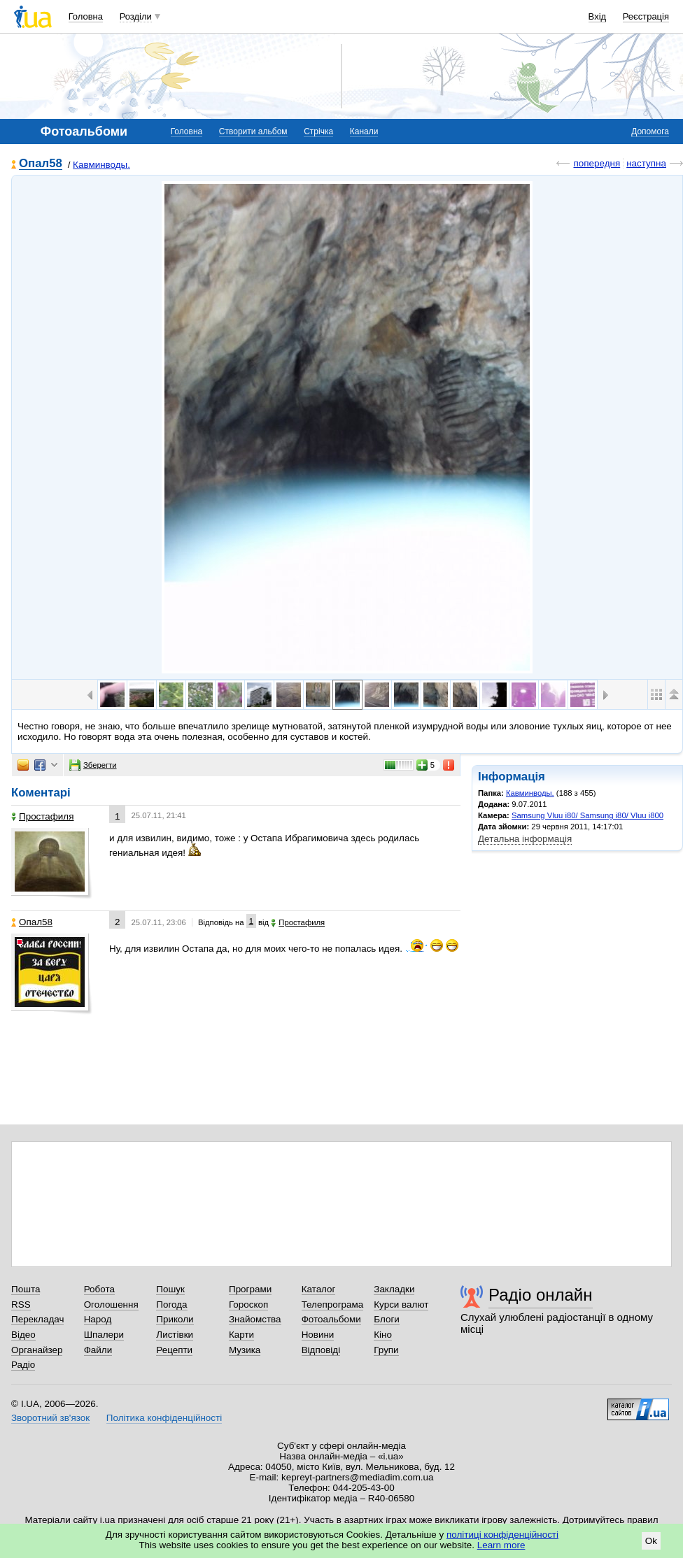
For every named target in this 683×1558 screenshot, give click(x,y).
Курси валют (401, 1304)
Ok (651, 1541)
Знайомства (255, 1319)
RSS (21, 1304)
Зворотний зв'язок (50, 1418)
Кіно (383, 1334)
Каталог (319, 1289)
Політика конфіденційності (164, 1418)
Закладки (394, 1289)
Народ (98, 1319)
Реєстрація (646, 16)
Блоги (387, 1319)
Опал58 (40, 164)
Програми (250, 1289)
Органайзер (36, 1350)
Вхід (598, 16)
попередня (596, 163)
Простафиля (42, 816)
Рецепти (174, 1350)
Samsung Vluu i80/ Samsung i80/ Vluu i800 (587, 815)
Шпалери (104, 1334)
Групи (386, 1350)
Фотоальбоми (331, 1319)
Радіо (23, 1364)
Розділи (136, 16)
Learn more (501, 1545)
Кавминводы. (101, 164)
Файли (98, 1350)
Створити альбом (253, 131)
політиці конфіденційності (502, 1534)
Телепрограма (333, 1304)
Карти (241, 1334)
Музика (244, 1350)
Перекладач (37, 1319)
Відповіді (321, 1350)
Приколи (174, 1319)
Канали (364, 131)
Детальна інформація (525, 839)
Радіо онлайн (540, 1294)
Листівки (174, 1334)
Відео (23, 1334)
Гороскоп (248, 1304)
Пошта (25, 1289)
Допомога (650, 131)
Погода (171, 1304)
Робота (99, 1289)
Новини (318, 1334)
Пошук (170, 1289)
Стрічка (318, 131)
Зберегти (93, 765)
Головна (86, 16)
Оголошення (111, 1304)
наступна (646, 163)
